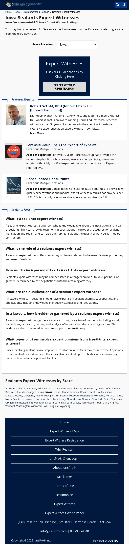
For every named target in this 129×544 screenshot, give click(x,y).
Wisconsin (36, 406)
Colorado (76, 389)
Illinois (65, 392)
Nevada (86, 399)
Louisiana (106, 392)
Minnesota (62, 396)
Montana (99, 396)
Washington (23, 406)
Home (8, 12)
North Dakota (12, 399)
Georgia (30, 392)
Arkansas (43, 389)
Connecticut (89, 389)
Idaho (57, 392)
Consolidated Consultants (47, 179)
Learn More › (37, 133)
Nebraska (27, 399)
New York (97, 399)
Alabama (31, 389)
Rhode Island (38, 403)
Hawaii (40, 392)
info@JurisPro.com (53, 531)
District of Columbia (109, 389)
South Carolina (55, 403)
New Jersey (59, 399)
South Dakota (72, 403)
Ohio (106, 399)
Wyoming (65, 406)
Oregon (9, 403)
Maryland (29, 396)
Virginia (114, 403)
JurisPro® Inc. (42, 540)
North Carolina (113, 396)
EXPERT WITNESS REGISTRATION (64, 87)
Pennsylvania (22, 403)
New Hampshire (43, 399)
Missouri (74, 396)
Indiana (74, 392)
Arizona (53, 389)
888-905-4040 (79, 531)
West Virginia (51, 406)
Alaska (21, 389)
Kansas (84, 392)
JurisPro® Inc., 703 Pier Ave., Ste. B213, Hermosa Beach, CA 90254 (64, 522)
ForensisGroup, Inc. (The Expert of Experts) (62, 145)
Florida (21, 392)
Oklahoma (116, 399)
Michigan (49, 396)
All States (10, 389)
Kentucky (95, 392)
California (64, 389)
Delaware (10, 392)
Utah (105, 403)
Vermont (10, 406)
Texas (98, 403)
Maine (39, 396)
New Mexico (74, 399)
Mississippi (86, 396)
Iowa (17, 12)
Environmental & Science (36, 12)
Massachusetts (13, 396)
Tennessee (88, 403)
